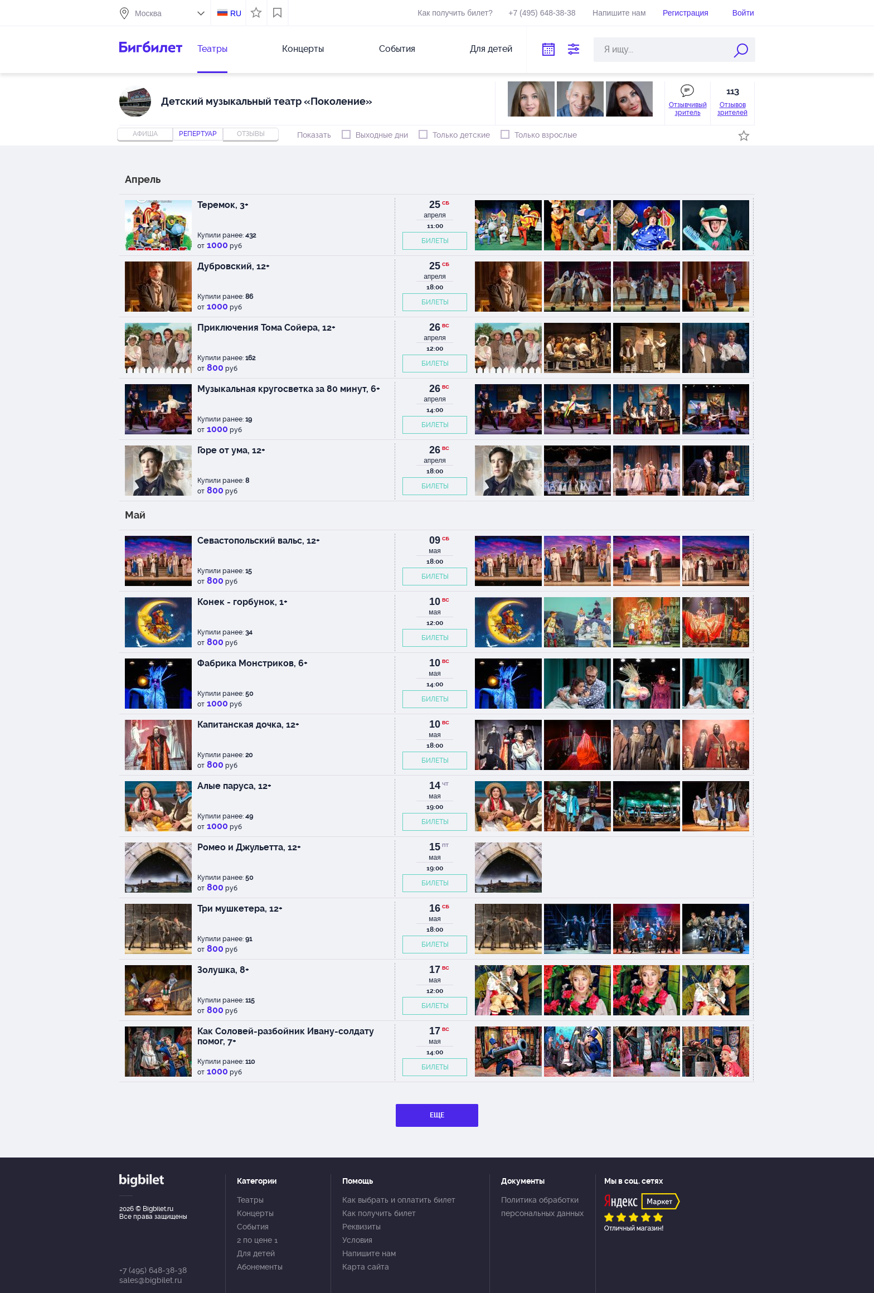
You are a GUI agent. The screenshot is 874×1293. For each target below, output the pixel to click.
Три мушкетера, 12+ (240, 908)
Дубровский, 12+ (233, 266)
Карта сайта (365, 1266)
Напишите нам (619, 12)
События (397, 48)
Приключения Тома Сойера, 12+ (266, 327)
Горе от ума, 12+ (231, 450)
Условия (357, 1240)
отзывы (251, 134)
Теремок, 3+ (223, 205)
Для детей (491, 48)
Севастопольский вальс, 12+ (258, 540)
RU (235, 13)
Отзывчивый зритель (688, 109)
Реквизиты (361, 1226)
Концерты (303, 48)
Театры (212, 48)
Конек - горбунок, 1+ (242, 602)
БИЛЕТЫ (435, 241)
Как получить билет (379, 1213)
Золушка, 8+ (223, 970)
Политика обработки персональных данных (542, 1206)
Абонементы (260, 1266)
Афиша (145, 134)
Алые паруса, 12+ (234, 786)
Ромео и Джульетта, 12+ (249, 847)
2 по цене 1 (257, 1240)
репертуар (198, 134)
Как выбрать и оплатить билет (398, 1199)
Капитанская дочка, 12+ (248, 724)
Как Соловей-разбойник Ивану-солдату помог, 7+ (285, 1036)
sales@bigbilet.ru (150, 1280)
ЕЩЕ (437, 1115)
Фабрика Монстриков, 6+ (252, 663)
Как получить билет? (454, 12)
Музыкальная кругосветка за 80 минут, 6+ (288, 389)
